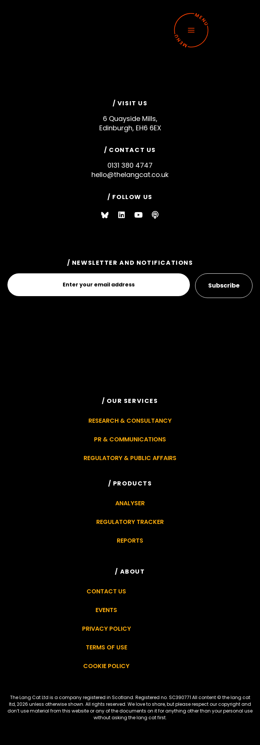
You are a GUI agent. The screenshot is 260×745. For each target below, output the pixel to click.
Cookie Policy (106, 666)
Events (106, 610)
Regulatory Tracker (130, 522)
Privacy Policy (106, 628)
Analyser (130, 503)
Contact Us (106, 591)
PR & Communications (130, 439)
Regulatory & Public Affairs (130, 458)
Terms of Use (106, 647)
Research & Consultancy (130, 420)
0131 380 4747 (130, 165)
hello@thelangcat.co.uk (130, 174)
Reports (130, 540)
